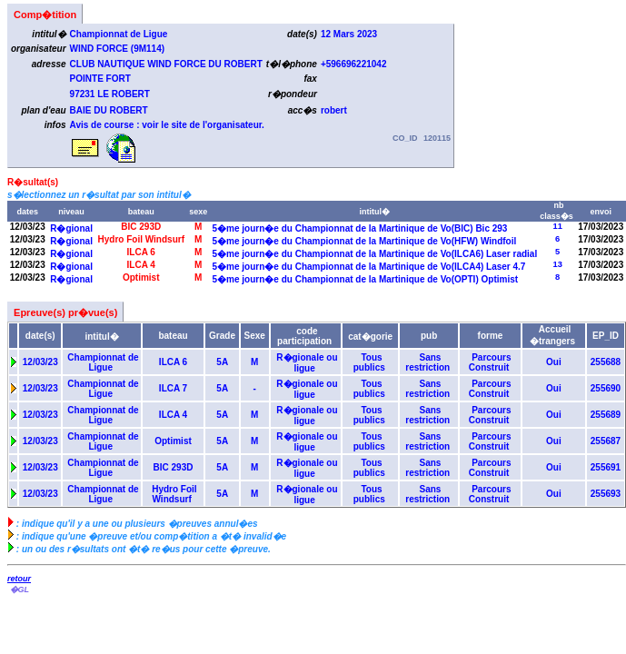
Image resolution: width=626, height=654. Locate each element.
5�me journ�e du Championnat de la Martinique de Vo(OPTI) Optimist (365, 279)
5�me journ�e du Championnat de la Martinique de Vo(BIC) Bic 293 (360, 228)
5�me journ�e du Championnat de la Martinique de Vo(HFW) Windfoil (364, 241)
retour (19, 578)
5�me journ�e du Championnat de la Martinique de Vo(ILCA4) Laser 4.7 (369, 267)
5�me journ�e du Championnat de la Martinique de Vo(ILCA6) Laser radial (375, 254)
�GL (19, 589)
